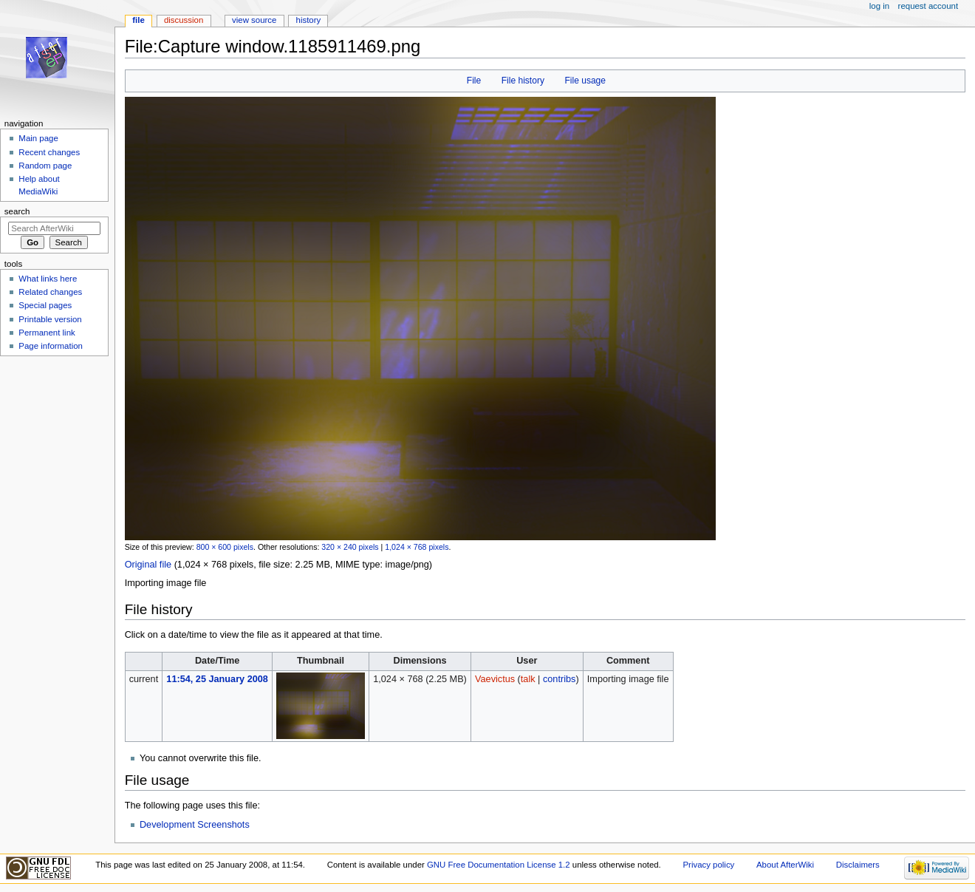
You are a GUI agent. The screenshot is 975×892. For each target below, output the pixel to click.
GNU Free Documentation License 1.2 (498, 864)
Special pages (45, 305)
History (308, 20)
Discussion (183, 20)
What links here (47, 278)
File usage (585, 80)
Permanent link (46, 332)
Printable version (49, 319)
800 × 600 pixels (224, 546)
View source (254, 20)
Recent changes (49, 152)
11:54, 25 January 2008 (217, 679)
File (474, 80)
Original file (148, 564)
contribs (559, 679)
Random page (45, 165)
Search (17, 211)
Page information (50, 345)
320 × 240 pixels (349, 546)
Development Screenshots (195, 825)
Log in (879, 5)
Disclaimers (858, 864)
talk (528, 679)
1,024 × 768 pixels (416, 546)
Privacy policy (708, 864)
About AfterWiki (785, 864)
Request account (928, 5)
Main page (38, 138)
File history (523, 80)
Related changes (50, 291)
